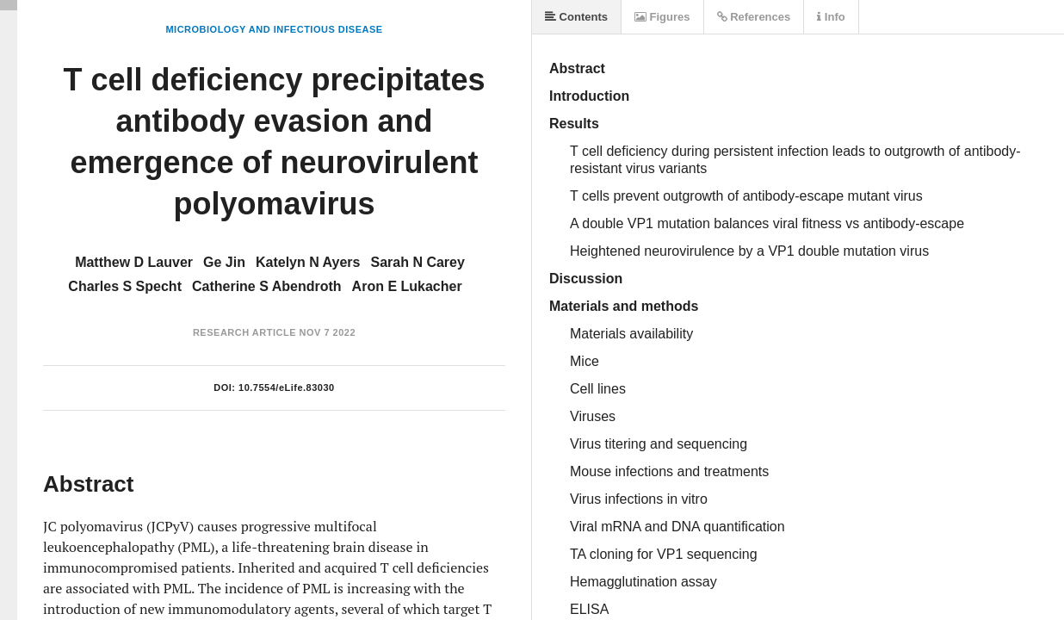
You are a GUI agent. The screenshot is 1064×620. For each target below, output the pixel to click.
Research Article (244, 332)
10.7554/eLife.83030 (286, 387)
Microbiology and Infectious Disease (273, 29)
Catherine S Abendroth (267, 286)
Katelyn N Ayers (308, 262)
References (754, 16)
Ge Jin (224, 262)
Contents (576, 16)
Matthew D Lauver (134, 262)
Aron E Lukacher (407, 286)
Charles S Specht (125, 286)
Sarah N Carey (417, 262)
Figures (662, 16)
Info (830, 16)
